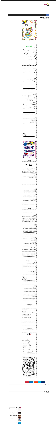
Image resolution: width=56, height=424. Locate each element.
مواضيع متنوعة (18, 80)
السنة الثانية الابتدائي (17, 57)
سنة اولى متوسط (14, 64)
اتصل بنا (27, 413)
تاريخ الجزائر (18, 61)
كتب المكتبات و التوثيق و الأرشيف (12, 72)
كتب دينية (12, 73)
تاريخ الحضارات (10, 61)
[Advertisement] (21, 8)
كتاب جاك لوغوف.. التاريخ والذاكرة (13, 415)
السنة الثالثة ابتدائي (17, 56)
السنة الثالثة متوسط (13, 56)
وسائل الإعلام (18, 81)
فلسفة (9, 65)
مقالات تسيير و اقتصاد (13, 76)
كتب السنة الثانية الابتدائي (12, 69)
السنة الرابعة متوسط (17, 60)
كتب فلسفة (9, 73)
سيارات (18, 65)
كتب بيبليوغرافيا (18, 73)
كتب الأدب (18, 68)
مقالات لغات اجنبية (13, 77)
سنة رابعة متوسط (10, 64)
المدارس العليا (13, 60)
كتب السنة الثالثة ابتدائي (17, 69)
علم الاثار (11, 65)
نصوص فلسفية (9, 80)
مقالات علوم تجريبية (17, 77)
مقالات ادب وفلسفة (17, 76)
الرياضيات (13, 53)
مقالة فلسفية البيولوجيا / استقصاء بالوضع (13, 412)
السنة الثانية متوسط (13, 57)
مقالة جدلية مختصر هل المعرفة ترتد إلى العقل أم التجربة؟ (14, 37)
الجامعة (15, 53)
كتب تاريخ (15, 73)
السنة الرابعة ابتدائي (39, 18)
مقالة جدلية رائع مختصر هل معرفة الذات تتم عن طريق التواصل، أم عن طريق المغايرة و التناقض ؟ (12, 25)
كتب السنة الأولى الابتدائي (14, 68)
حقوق (18, 64)
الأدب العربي (18, 53)
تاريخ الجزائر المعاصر (14, 61)
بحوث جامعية (10, 60)
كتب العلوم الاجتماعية (17, 72)
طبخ (13, 65)
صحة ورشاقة (16, 65)
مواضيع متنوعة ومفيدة (14, 80)
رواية (17, 64)
